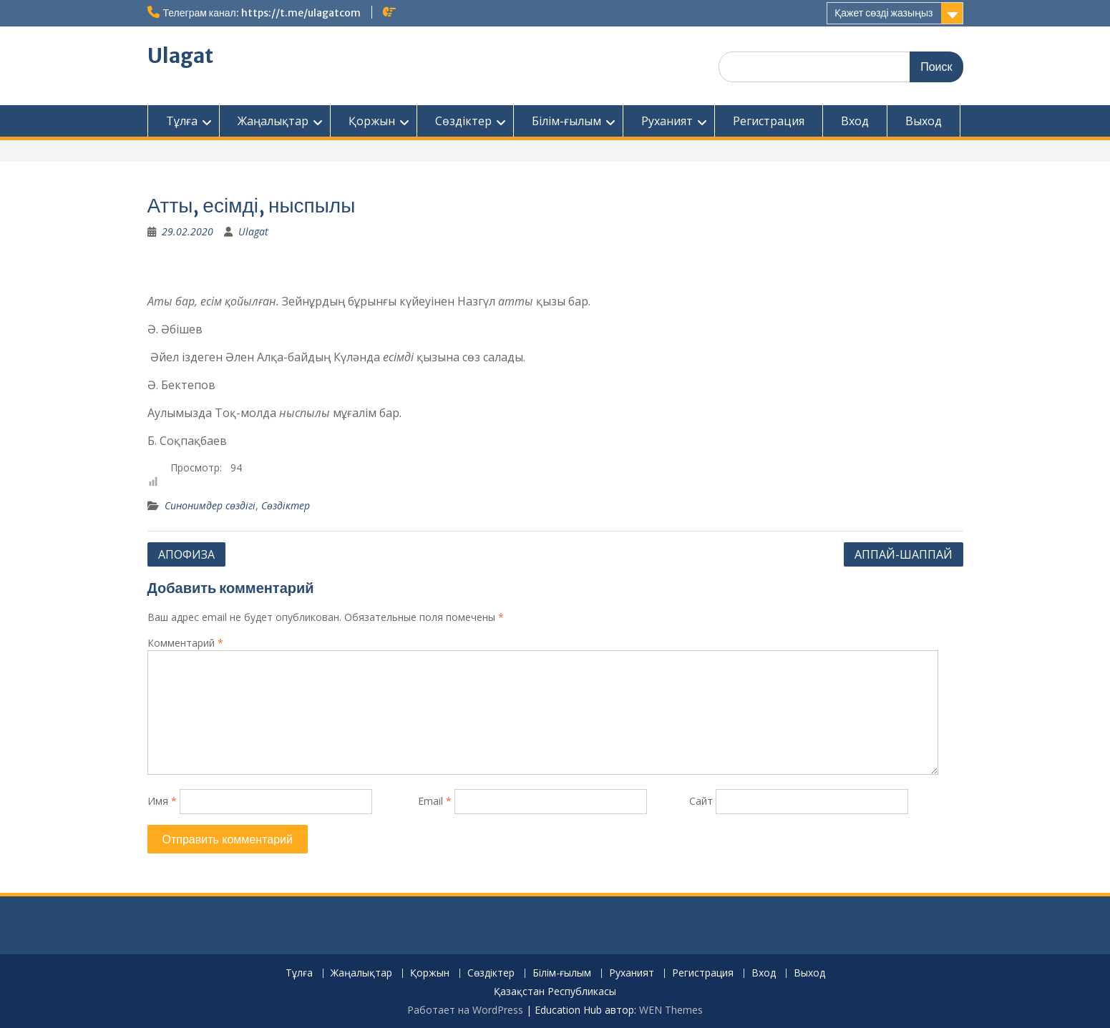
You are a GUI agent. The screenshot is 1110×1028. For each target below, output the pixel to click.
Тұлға (182, 121)
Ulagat (180, 56)
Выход (923, 121)
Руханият (667, 121)
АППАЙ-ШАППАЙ (904, 554)
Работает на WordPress (465, 1010)
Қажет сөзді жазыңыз (883, 12)
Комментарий (185, 643)
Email (435, 801)
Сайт (701, 801)
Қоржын (372, 121)
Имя (162, 801)
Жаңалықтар (273, 121)
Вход (855, 121)
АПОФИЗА (186, 554)
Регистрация (768, 121)
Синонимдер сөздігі (210, 505)
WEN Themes (671, 1010)
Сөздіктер (463, 121)
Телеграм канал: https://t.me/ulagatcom (262, 12)
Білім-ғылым (566, 121)
